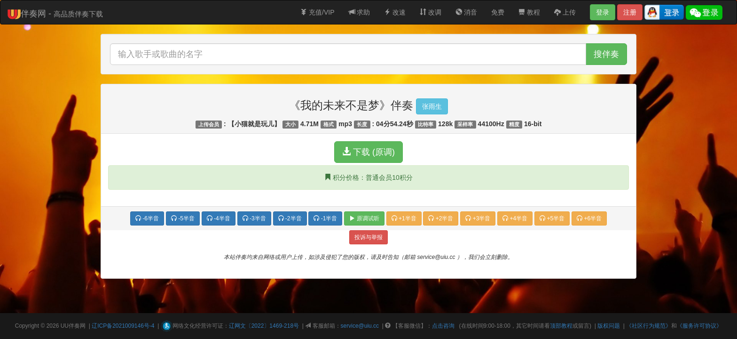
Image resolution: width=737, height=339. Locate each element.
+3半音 (477, 218)
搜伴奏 (606, 54)
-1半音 (325, 218)
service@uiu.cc (360, 326)
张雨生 (432, 106)
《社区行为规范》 (648, 326)
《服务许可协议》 (699, 326)
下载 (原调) (368, 152)
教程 (529, 12)
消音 (466, 12)
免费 (497, 12)
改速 (395, 12)
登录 (602, 12)
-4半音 (218, 218)
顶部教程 (561, 326)
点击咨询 (443, 326)
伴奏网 (77, 326)
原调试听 (364, 218)
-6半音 (147, 218)
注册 (629, 12)
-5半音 (183, 218)
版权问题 (608, 326)
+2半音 (440, 218)
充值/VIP (317, 12)
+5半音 (552, 218)
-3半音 (254, 218)
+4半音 (514, 218)
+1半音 (404, 218)
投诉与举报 (368, 237)
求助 (359, 12)
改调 (430, 12)
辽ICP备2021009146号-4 (123, 326)
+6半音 (589, 218)
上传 (565, 12)
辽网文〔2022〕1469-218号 (264, 326)
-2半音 (290, 218)
